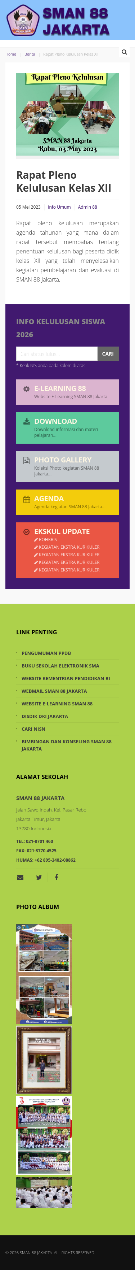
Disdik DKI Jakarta (45, 716)
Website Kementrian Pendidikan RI (66, 678)
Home (10, 54)
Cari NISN (33, 729)
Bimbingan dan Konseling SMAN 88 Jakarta (67, 745)
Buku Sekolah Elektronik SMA (60, 665)
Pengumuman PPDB (46, 653)
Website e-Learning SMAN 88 (57, 703)
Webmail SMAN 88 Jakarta (54, 691)
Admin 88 (87, 207)
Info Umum (59, 207)
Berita (29, 54)
